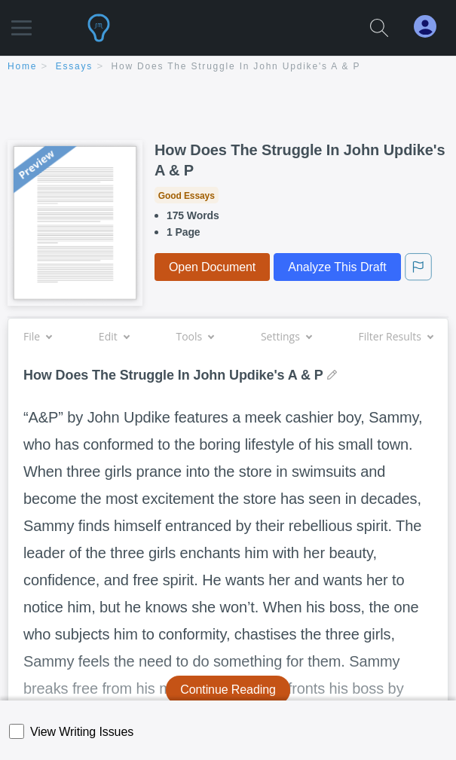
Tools (194, 336)
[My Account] (431, 26)
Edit (114, 336)
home (22, 66)
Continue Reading (228, 689)
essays (74, 66)
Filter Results (396, 336)
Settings (286, 336)
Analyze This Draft (337, 267)
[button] (21, 20)
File (37, 336)
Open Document (212, 267)
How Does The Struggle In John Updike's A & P (236, 66)
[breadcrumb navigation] (228, 67)
